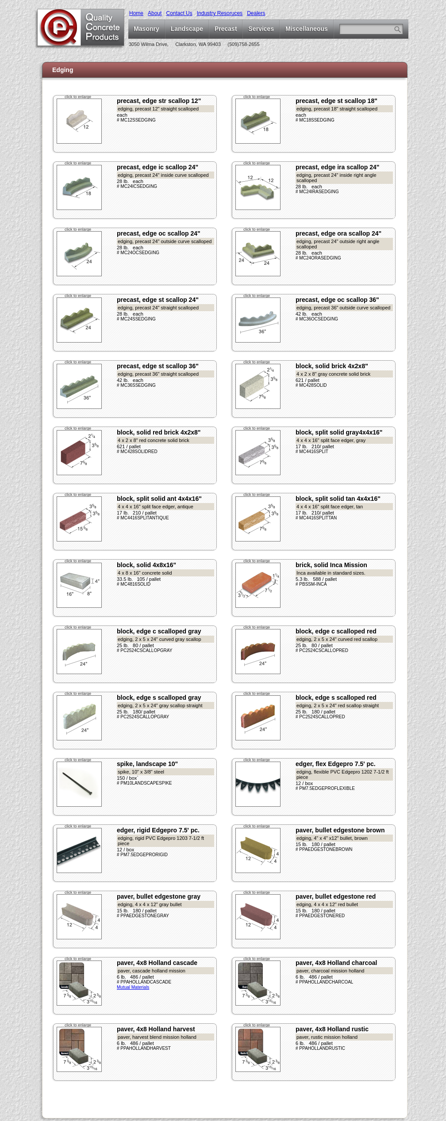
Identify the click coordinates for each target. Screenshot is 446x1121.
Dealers (256, 13)
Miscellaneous (306, 28)
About (154, 13)
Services (261, 28)
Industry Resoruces (219, 13)
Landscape (187, 28)
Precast (226, 28)
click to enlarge (78, 97)
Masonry (146, 28)
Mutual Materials (133, 987)
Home (136, 13)
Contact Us (179, 13)
